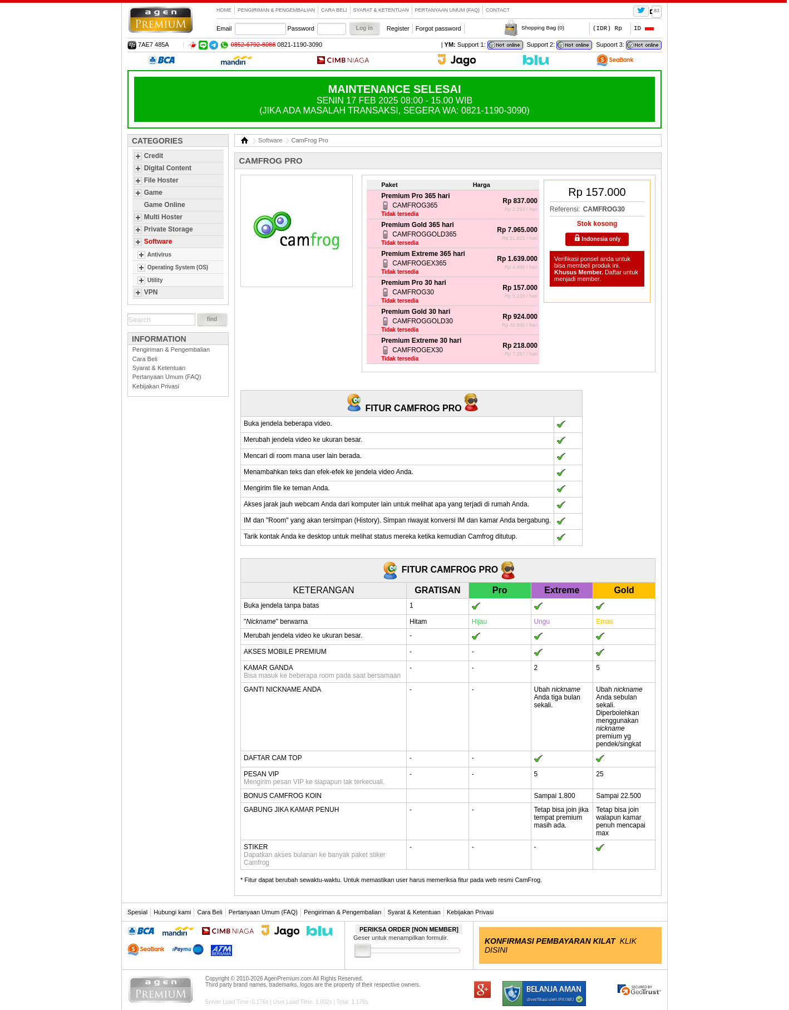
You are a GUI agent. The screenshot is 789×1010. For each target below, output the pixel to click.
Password (301, 28)
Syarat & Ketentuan (381, 10)
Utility (155, 280)
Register (398, 28)
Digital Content (167, 168)
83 (656, 10)
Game (153, 192)
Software (158, 241)
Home (223, 10)
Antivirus (159, 255)
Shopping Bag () (542, 27)
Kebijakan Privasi (155, 386)
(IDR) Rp (607, 28)
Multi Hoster (163, 217)
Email (224, 28)
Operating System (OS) (177, 267)
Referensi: (565, 209)
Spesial (137, 912)
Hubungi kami (172, 912)
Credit (154, 156)
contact (498, 10)
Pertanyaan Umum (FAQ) (447, 10)
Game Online (164, 205)
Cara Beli (334, 10)
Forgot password (438, 28)
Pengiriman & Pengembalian (276, 10)
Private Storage (168, 229)
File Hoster (161, 180)
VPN (151, 292)
